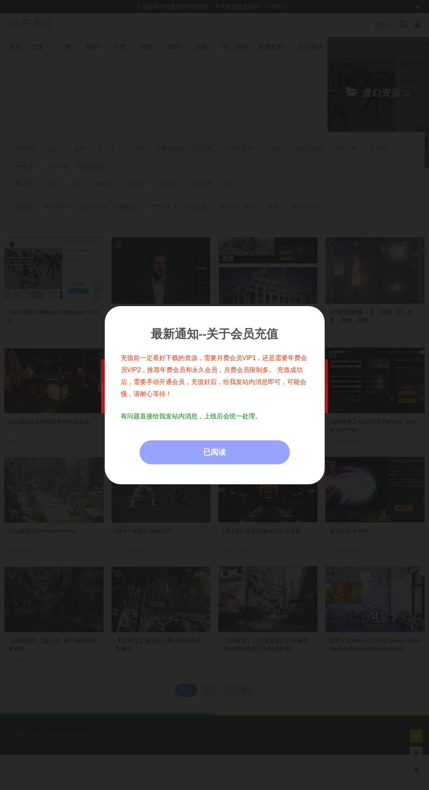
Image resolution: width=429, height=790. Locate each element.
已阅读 (214, 452)
